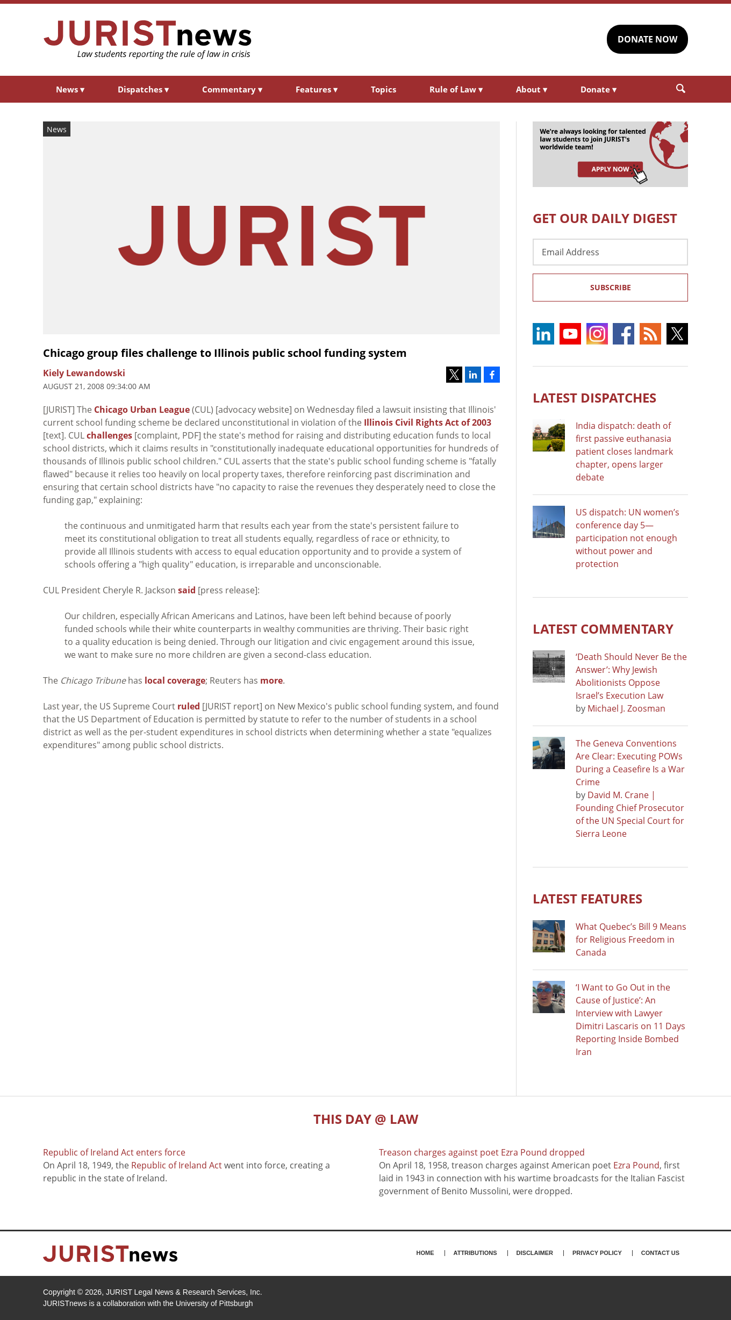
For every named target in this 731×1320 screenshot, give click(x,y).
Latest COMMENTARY (603, 628)
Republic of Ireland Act (176, 1165)
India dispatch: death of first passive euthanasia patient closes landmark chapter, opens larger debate (624, 451)
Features (317, 89)
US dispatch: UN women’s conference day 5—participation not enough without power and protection (627, 538)
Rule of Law (456, 89)
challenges (109, 435)
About (531, 89)
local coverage (175, 680)
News (70, 89)
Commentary (232, 89)
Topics (383, 89)
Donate (598, 89)
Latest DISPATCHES (594, 397)
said (187, 590)
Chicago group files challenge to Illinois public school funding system (225, 353)
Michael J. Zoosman (626, 708)
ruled (188, 706)
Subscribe (610, 287)
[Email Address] (610, 252)
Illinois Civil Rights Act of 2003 (427, 422)
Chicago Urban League (142, 409)
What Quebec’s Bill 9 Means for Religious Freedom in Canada (631, 939)
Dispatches (143, 89)
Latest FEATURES (587, 898)
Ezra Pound (636, 1165)
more (271, 680)
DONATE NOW (647, 39)
